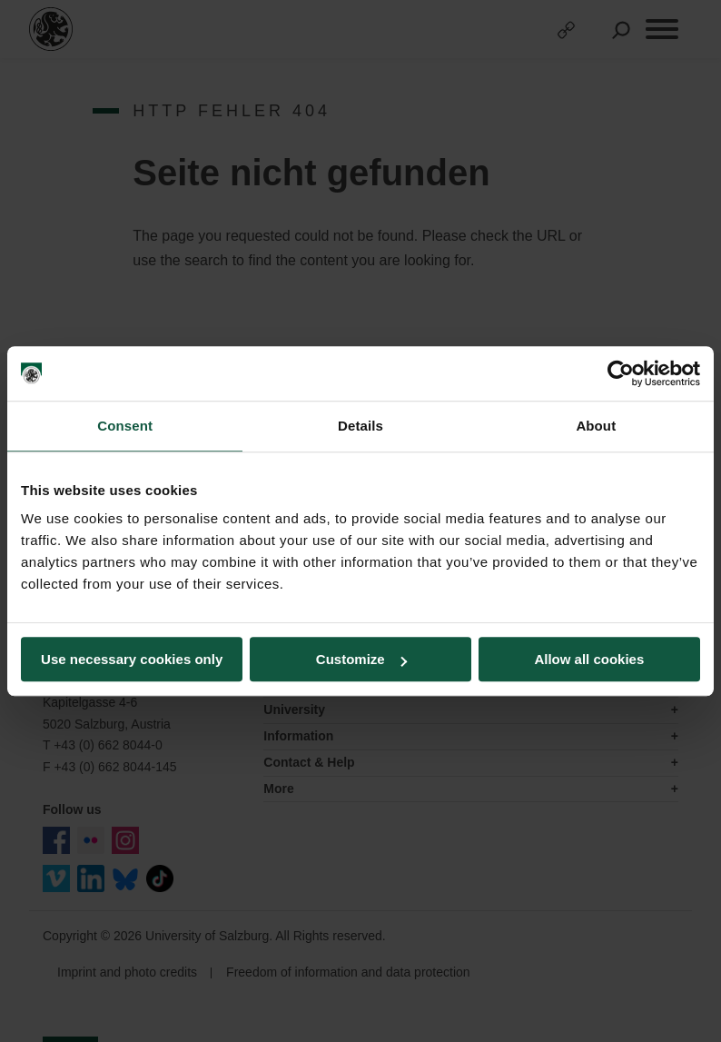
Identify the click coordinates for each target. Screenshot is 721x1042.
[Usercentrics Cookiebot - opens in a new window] (620, 373)
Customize (361, 659)
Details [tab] (360, 425)
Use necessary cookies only (131, 659)
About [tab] (596, 425)
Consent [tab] (125, 425)
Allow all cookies (589, 659)
